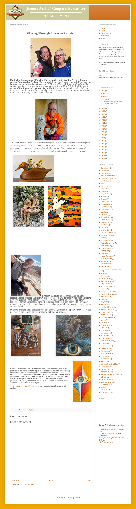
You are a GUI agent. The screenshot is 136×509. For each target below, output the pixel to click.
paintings (104, 322)
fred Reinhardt (106, 246)
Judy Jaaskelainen (107, 281)
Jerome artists (106, 266)
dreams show (105, 230)
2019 (103, 123)
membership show (107, 307)
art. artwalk (105, 186)
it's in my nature (106, 259)
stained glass (105, 367)
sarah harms (105, 359)
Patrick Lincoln (106, 325)
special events (106, 33)
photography (105, 333)
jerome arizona (106, 264)
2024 (103, 108)
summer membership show (110, 374)
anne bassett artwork (108, 176)
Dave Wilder (105, 222)
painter (103, 320)
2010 (103, 147)
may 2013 (104, 302)
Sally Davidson (106, 354)
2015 (103, 135)
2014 (103, 138)
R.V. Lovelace (105, 335)
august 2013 (105, 194)
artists (103, 30)
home (103, 28)
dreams (103, 227)
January (106, 99)
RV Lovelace (105, 351)
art (102, 183)
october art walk (106, 315)
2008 (103, 153)
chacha (103, 212)
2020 (103, 120)
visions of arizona (107, 382)
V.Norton (104, 377)
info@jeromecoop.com (106, 442)
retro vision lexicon (107, 341)
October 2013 (105, 312)
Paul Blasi (104, 328)
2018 (103, 126)
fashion (103, 238)
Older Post (87, 480)
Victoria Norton (106, 379)
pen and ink (105, 330)
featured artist (105, 240)
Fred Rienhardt (106, 248)
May (105, 93)
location (103, 38)
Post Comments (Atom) (27, 484)
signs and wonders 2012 (109, 364)
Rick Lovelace (106, 346)
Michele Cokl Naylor (108, 310)
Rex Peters (105, 343)
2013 (103, 141)
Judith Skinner (106, 279)
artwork (103, 191)
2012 (103, 144)
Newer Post (15, 480)
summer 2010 (105, 369)
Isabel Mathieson (107, 256)
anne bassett (105, 173)
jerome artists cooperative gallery (112, 269)
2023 (103, 111)
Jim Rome (104, 276)
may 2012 (104, 299)
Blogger (77, 498)
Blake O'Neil (105, 207)
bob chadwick (105, 209)
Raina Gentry (105, 338)
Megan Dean (105, 304)
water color (105, 387)
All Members (105, 170)
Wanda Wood (105, 385)
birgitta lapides (106, 204)
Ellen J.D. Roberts (107, 233)
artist (102, 189)
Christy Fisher (105, 217)
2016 (103, 132)
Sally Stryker (105, 356)
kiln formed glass (106, 286)
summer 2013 (105, 372)
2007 (103, 156)
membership (105, 36)
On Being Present (107, 317)
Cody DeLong (105, 220)
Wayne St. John (106, 392)
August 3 (104, 196)
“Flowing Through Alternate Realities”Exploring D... (112, 103)
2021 (103, 117)
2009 (103, 150)
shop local (104, 361)
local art (103, 289)
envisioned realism (107, 235)
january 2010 (105, 261)
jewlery (103, 273)
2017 (103, 129)
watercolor (104, 390)
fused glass (105, 251)
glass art (104, 253)
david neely (105, 225)
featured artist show (107, 243)
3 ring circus (105, 168)
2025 (103, 91)
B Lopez (104, 199)
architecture (105, 181)
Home (51, 480)
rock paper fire (106, 348)
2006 (103, 159)
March (105, 96)
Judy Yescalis (105, 284)
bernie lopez (105, 202)
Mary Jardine (105, 297)
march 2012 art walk (108, 291)
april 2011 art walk (107, 178)
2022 (103, 114)
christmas (104, 215)
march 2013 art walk (108, 294)
